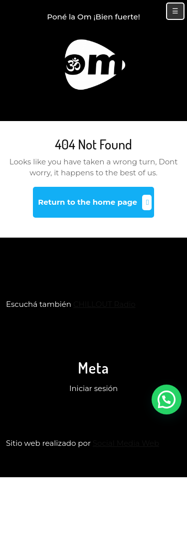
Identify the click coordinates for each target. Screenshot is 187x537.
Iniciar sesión (93, 388)
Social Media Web (126, 443)
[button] (167, 399)
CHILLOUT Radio (104, 304)
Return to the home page (96, 206)
